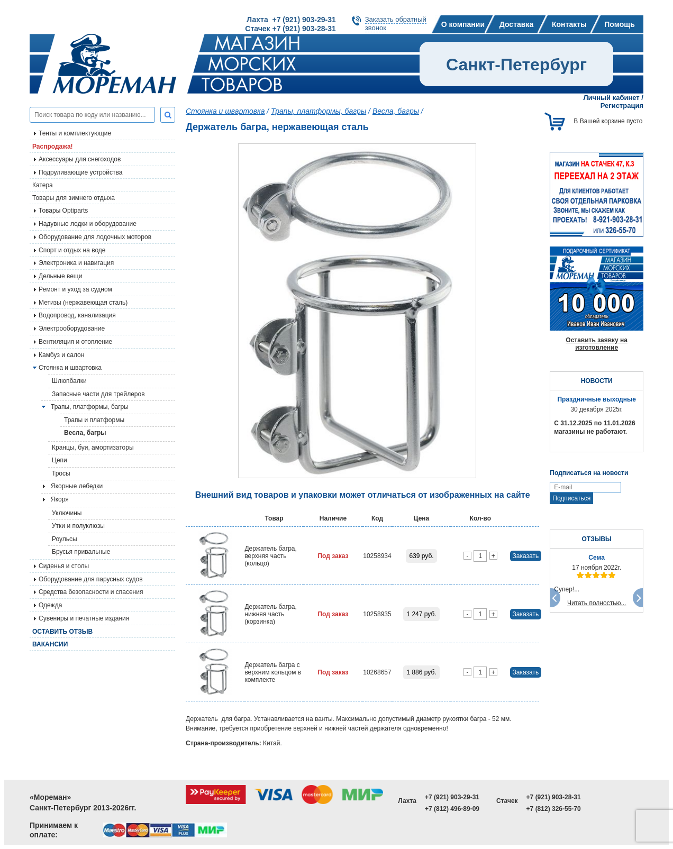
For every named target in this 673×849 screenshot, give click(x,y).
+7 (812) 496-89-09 (452, 809)
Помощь (619, 24)
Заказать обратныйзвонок (395, 23)
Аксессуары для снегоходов (80, 159)
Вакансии (50, 644)
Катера (42, 185)
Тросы (61, 473)
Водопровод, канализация (77, 315)
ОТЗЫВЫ (596, 539)
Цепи (59, 460)
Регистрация (622, 105)
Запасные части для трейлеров (98, 394)
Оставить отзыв (62, 631)
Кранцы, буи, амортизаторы (93, 447)
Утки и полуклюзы (78, 526)
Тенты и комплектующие (75, 133)
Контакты (569, 24)
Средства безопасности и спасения (91, 592)
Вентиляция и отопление (75, 341)
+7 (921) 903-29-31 (452, 797)
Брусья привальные (81, 551)
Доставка (516, 24)
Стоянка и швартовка (225, 111)
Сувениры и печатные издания (84, 618)
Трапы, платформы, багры (90, 406)
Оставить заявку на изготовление (596, 343)
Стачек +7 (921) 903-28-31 (290, 28)
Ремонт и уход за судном (75, 289)
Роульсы (64, 539)
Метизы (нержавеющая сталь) (83, 302)
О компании (463, 24)
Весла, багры (85, 432)
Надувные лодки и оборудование (88, 223)
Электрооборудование (72, 328)
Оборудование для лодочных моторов (95, 237)
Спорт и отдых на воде (72, 250)
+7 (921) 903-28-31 (553, 797)
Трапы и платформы (94, 420)
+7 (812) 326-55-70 (553, 809)
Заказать (526, 556)
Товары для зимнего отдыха (73, 198)
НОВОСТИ (597, 381)
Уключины (66, 513)
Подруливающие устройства (80, 172)
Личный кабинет (611, 98)
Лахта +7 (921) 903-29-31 (291, 19)
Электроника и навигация (76, 263)
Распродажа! (52, 146)
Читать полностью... (596, 603)
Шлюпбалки (69, 381)
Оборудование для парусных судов (91, 579)
